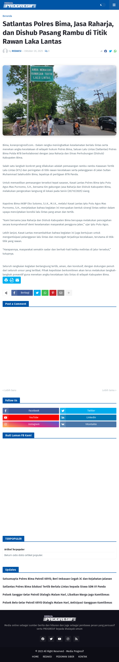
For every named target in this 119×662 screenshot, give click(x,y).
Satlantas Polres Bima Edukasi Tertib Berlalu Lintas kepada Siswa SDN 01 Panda (54, 586)
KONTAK (82, 656)
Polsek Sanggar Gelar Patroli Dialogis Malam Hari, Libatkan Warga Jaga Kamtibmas (56, 594)
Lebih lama (108, 390)
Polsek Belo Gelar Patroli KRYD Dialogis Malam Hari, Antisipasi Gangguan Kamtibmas (57, 602)
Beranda (7, 16)
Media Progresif (75, 651)
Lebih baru (10, 390)
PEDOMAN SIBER (65, 656)
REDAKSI (47, 656)
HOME (35, 656)
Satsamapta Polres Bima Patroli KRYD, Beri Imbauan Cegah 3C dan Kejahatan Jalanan (57, 578)
